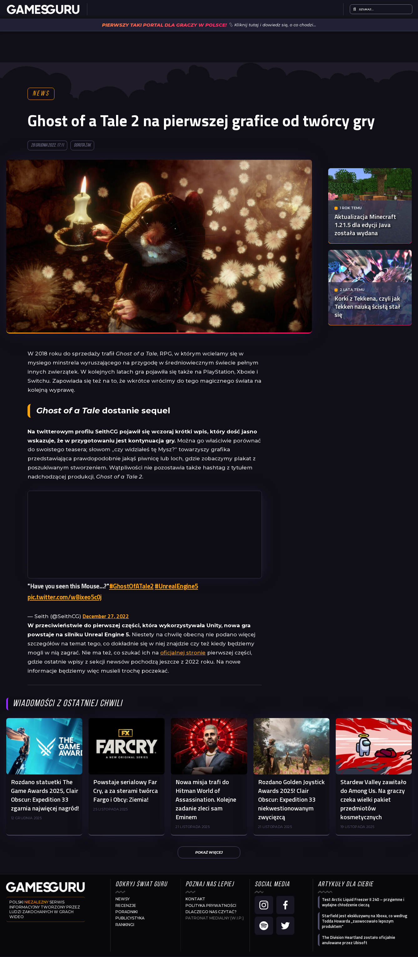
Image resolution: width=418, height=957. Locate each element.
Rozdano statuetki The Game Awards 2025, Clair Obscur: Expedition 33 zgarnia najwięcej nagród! (45, 796)
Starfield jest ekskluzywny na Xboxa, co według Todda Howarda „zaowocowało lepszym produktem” (364, 921)
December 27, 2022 (106, 617)
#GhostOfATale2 (131, 587)
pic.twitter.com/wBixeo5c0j (64, 598)
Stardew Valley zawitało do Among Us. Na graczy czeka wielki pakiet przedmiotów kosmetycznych (373, 800)
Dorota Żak (82, 146)
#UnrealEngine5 (176, 587)
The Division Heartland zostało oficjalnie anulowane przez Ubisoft (358, 940)
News (41, 94)
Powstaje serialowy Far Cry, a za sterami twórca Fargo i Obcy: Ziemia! (125, 791)
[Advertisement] (145, 535)
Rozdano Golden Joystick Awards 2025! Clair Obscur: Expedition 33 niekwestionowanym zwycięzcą (291, 800)
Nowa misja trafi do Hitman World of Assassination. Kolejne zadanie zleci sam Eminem (206, 800)
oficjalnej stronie (183, 653)
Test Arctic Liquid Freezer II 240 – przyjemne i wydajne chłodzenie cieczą (363, 902)
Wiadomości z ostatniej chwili (67, 704)
